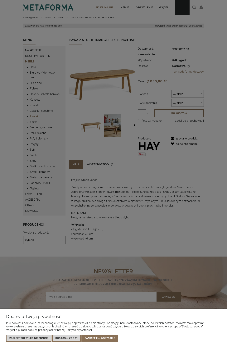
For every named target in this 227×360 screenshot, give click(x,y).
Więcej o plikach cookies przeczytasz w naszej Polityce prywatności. (49, 329)
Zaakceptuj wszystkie (100, 338)
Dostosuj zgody (66, 338)
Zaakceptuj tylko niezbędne (28, 338)
